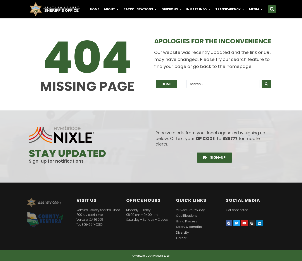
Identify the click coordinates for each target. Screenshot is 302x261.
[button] (272, 9)
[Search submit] (266, 84)
